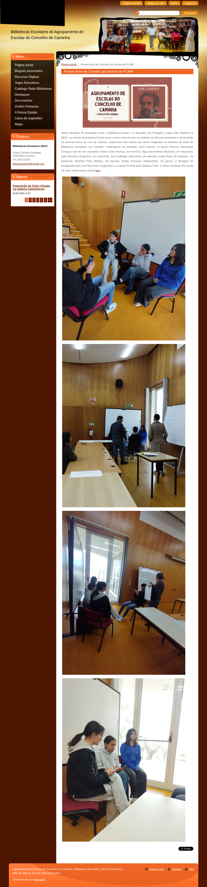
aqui (97, 170)
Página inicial (24, 65)
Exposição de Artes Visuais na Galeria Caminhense (31, 187)
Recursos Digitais (27, 77)
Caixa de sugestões (28, 118)
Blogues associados (29, 71)
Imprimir (176, 869)
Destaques (22, 94)
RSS (191, 869)
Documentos (23, 100)
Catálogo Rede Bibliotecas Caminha (33, 89)
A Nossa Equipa (26, 112)
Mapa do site (156, 869)
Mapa (19, 124)
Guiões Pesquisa (26, 106)
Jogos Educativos (27, 82)
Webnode (39, 879)
